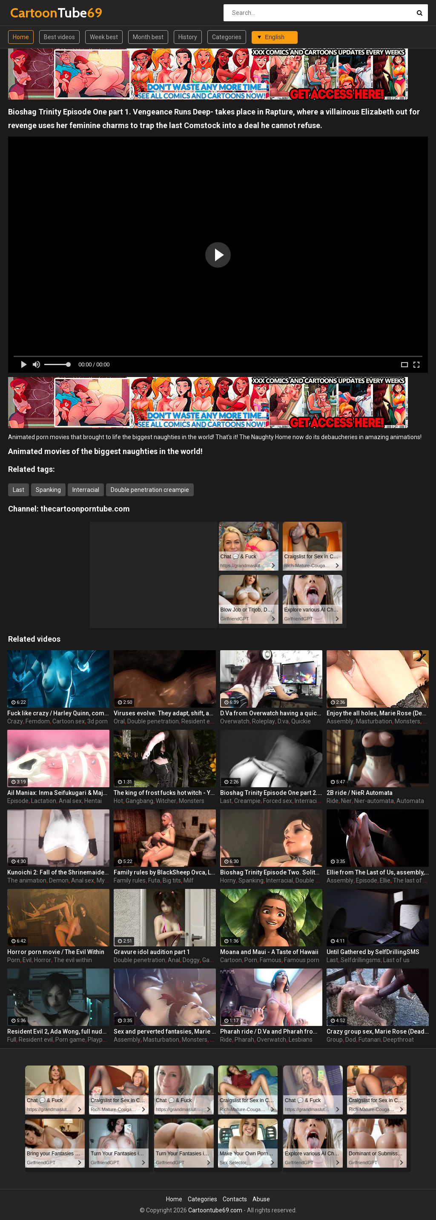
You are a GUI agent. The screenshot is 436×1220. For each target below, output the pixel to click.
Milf (189, 880)
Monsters (407, 721)
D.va (283, 721)
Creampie (247, 800)
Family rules (130, 880)
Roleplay (263, 721)
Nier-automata (374, 800)
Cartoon (231, 960)
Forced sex (277, 800)
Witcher (166, 800)
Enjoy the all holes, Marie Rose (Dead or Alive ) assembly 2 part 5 (378, 713)
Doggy (191, 960)
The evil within (73, 960)
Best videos (59, 37)
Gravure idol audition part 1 (152, 952)
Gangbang (139, 800)
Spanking (48, 489)
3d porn (97, 721)
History (187, 37)
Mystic (105, 880)
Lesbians (301, 1039)
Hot (118, 800)
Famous (270, 960)
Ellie (385, 880)
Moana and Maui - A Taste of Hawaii (269, 952)
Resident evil (198, 721)
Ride (332, 800)
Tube (32, 12)
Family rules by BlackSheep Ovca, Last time (165, 872)
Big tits (172, 880)
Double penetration (153, 721)
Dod (350, 1039)
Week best (104, 37)
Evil (27, 960)
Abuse (261, 1199)
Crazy (15, 721)
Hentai (93, 800)
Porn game (70, 1039)
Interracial (85, 489)
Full (11, 1039)
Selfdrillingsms (361, 960)
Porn (13, 960)
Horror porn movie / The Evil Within (55, 952)
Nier (346, 800)
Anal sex (70, 800)
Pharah (244, 1039)
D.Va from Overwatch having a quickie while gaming (271, 713)
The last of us (411, 880)
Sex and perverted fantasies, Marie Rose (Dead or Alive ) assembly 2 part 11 (165, 1031)
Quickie (301, 721)
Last (18, 489)
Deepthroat (398, 1039)
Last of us (396, 960)
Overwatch (235, 721)
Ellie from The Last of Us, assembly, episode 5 (378, 872)
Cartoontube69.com (215, 1210)
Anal (174, 960)
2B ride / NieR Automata (360, 792)
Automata (410, 800)
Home (21, 37)
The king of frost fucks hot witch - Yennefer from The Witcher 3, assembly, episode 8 (165, 792)
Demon (59, 880)
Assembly (340, 721)
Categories (226, 37)
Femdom (38, 721)
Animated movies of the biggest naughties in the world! (105, 451)
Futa (154, 880)
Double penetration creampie (150, 489)
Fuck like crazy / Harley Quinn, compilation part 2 (58, 713)
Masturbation (374, 721)
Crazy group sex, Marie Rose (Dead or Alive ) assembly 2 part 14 (378, 1031)
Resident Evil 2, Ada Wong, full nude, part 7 (58, 1031)
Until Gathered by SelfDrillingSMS (373, 952)
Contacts (235, 1199)
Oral (119, 721)
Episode (18, 800)
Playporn (100, 1039)
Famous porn (301, 960)
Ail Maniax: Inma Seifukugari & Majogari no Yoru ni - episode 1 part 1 (58, 792)
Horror (42, 960)
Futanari (370, 1039)
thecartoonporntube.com (85, 508)
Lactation (43, 800)
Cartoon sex (68, 721)
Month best (148, 37)
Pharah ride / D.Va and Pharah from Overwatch (271, 1031)
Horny (228, 880)
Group (335, 1039)
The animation (26, 880)
